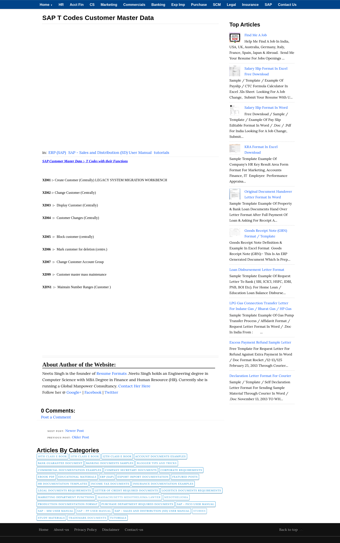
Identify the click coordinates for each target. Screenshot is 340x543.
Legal (231, 5)
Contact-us (134, 529)
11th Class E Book (85, 456)
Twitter (111, 392)
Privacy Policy (86, 529)
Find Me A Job (255, 35)
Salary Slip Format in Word (266, 107)
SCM (217, 5)
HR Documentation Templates (62, 483)
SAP (268, 5)
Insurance (250, 5)
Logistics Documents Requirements (191, 490)
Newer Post (74, 430)
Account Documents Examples (160, 456)
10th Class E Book (52, 456)
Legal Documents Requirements (64, 490)
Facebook (93, 392)
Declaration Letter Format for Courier (260, 376)
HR (61, 5)
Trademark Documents (87, 517)
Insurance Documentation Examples (163, 483)
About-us (62, 529)
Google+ (74, 392)
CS (92, 5)
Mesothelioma (176, 497)
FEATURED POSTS (185, 476)
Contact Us (287, 5)
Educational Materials (77, 476)
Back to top (288, 529)
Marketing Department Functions (66, 497)
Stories (199, 510)
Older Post (80, 437)
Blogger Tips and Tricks (157, 463)
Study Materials (51, 517)
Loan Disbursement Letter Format (256, 269)
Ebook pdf (46, 476)
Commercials (134, 5)
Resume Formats (112, 373)
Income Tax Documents (110, 483)
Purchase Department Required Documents (137, 504)
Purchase (199, 5)
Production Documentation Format (68, 504)
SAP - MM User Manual (56, 510)
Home (46, 5)
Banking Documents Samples (109, 463)
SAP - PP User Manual (94, 510)
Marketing (109, 5)
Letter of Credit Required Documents (126, 490)
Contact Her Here (134, 385)
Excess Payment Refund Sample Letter (260, 342)
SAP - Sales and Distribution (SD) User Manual (110, 152)
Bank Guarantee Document (60, 463)
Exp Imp (178, 5)
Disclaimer (111, 529)
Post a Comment (56, 417)
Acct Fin (77, 5)
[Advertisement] (130, 56)
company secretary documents (131, 470)
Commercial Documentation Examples (69, 470)
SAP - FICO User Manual (195, 504)
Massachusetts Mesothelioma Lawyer (129, 497)
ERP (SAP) (57, 152)
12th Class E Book (117, 456)
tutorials (161, 152)
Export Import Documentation (143, 476)
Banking (158, 5)
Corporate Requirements (181, 470)
